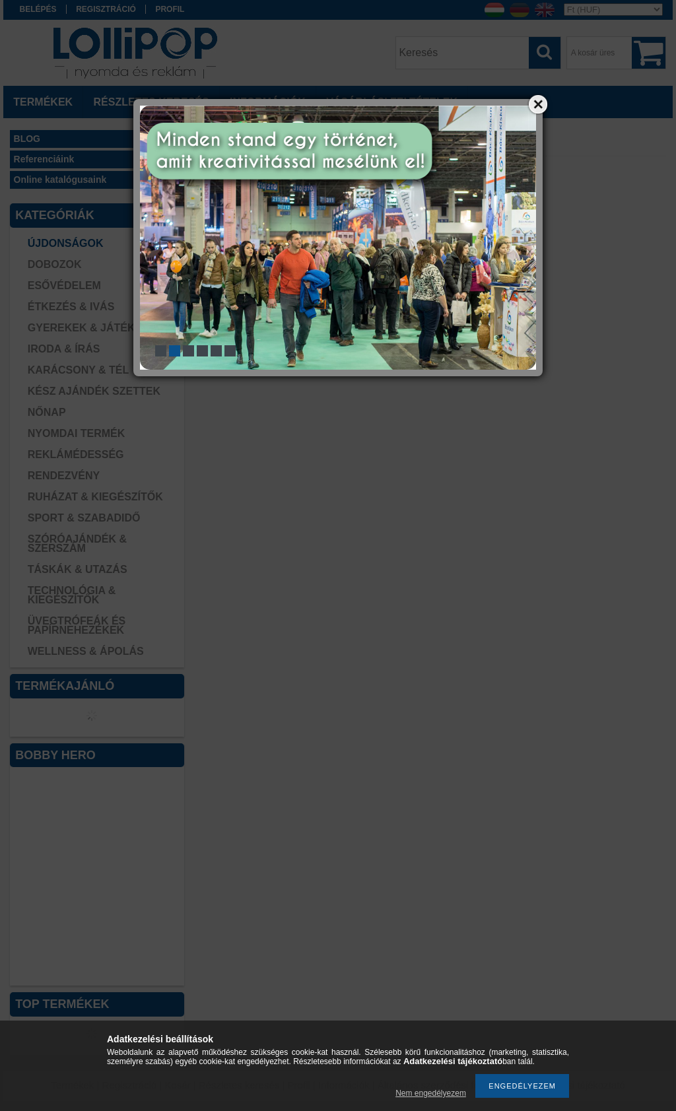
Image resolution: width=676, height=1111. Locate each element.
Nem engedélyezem (430, 1093)
